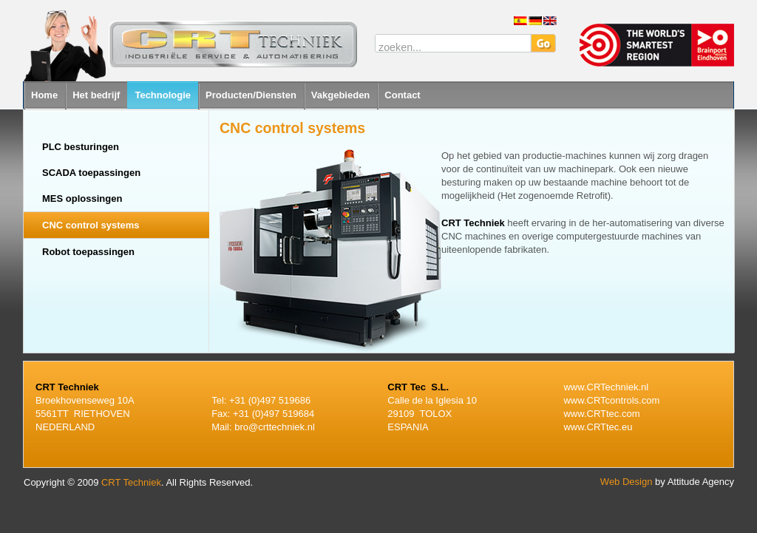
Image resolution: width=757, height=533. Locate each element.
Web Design (626, 481)
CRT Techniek (131, 482)
